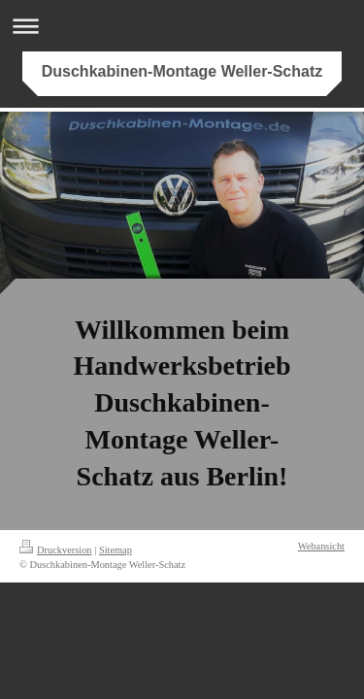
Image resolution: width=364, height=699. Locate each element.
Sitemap (115, 550)
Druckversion (55, 550)
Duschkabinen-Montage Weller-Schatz (182, 71)
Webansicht (321, 546)
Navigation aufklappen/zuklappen (182, 26)
